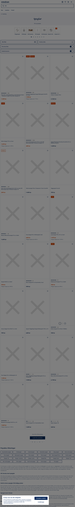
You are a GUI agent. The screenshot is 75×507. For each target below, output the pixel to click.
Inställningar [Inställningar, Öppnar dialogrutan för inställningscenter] (41, 502)
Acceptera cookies (41, 498)
